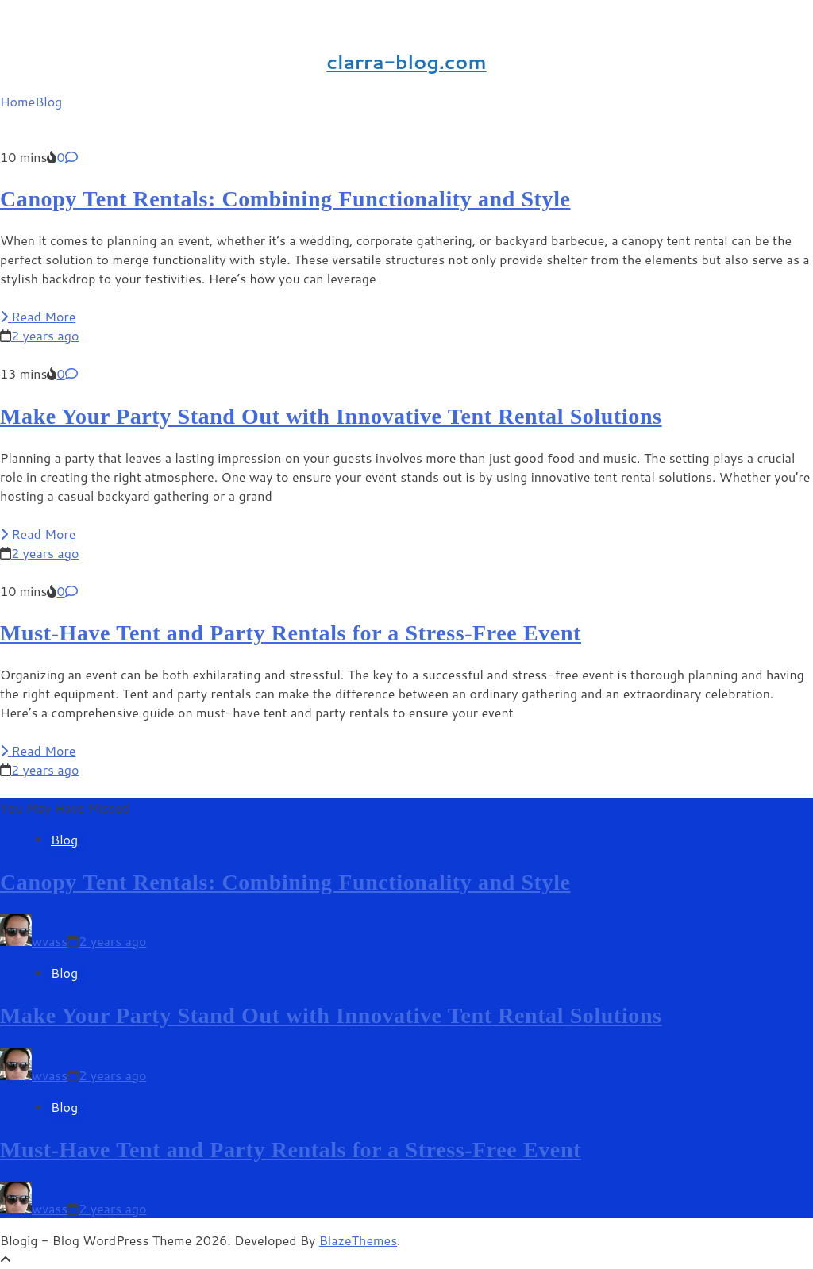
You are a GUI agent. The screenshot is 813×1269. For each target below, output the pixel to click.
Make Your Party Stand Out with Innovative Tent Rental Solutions (331, 416)
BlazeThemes (358, 1240)
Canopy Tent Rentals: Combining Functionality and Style (285, 199)
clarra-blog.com (406, 61)
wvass (49, 941)
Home (17, 101)
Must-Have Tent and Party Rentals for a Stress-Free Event (290, 633)
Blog (48, 101)
